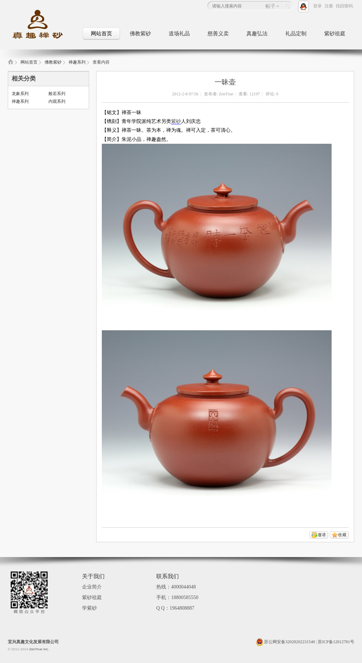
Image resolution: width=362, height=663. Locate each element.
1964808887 (182, 608)
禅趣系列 (77, 62)
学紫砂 (89, 608)
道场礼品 (179, 33)
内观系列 (56, 101)
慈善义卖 (218, 33)
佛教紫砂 (140, 33)
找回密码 (344, 6)
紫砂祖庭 (334, 33)
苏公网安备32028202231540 (285, 641)
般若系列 (56, 93)
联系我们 (167, 576)
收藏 (342, 534)
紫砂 (176, 121)
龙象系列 (20, 93)
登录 (317, 6)
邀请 (321, 534)
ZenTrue (226, 93)
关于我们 (93, 576)
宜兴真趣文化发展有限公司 (33, 641)
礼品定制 (295, 33)
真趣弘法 (257, 33)
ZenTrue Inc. (39, 649)
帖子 (270, 6)
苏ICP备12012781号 (336, 641)
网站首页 (101, 33)
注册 (329, 6)
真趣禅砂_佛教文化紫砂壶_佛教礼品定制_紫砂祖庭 (10, 64)
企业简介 (92, 587)
